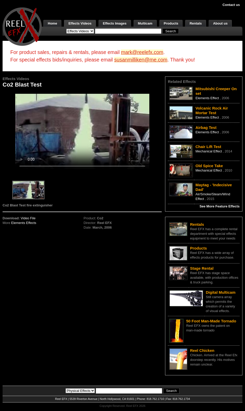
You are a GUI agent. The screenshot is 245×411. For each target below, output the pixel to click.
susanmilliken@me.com (140, 60)
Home (52, 23)
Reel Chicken (202, 350)
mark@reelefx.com (142, 52)
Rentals (196, 23)
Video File (28, 218)
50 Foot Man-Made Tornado (211, 321)
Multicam (145, 23)
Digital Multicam (220, 292)
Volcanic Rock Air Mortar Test (211, 110)
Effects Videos (79, 23)
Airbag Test (205, 127)
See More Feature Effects (220, 206)
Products (171, 23)
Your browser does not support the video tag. (82, 131)
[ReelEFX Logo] (22, 26)
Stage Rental (202, 268)
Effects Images (115, 23)
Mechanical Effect (209, 151)
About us (220, 23)
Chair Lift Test (208, 146)
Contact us (231, 5)
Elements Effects (23, 223)
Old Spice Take (209, 166)
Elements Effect (207, 98)
